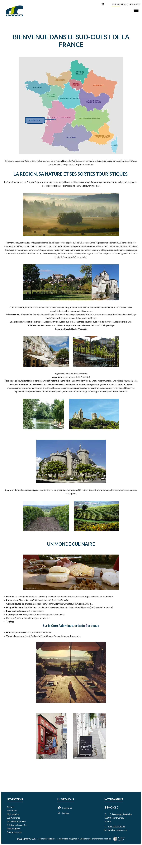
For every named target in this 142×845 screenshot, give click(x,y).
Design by (118, 839)
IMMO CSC (111, 807)
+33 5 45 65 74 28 (116, 826)
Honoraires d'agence (67, 838)
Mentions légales (46, 838)
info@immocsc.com (117, 830)
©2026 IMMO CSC (26, 838)
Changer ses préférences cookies (95, 838)
